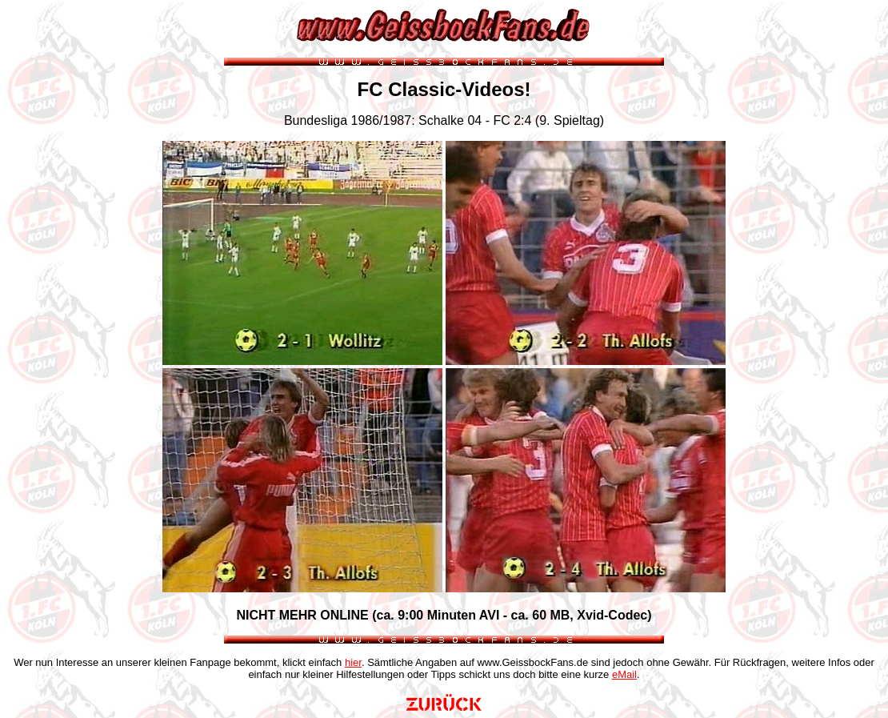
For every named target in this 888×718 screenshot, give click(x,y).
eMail (624, 674)
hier (353, 662)
